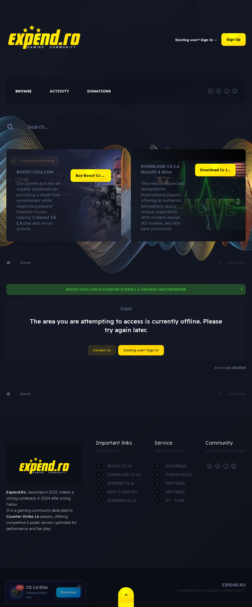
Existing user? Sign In (196, 40)
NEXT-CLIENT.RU (122, 492)
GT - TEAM (175, 500)
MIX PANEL (175, 492)
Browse (23, 91)
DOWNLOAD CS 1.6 (124, 474)
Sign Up (233, 39)
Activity (59, 91)
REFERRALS (176, 466)
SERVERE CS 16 (120, 483)
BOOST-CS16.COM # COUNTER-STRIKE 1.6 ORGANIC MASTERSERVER (126, 289)
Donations (99, 91)
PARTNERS (175, 483)
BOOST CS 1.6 (119, 466)
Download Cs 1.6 (215, 170)
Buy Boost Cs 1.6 (91, 175)
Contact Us (102, 350)
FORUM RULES (179, 474)
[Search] (41, 126)
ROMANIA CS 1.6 (121, 500)
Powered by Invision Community (211, 590)
